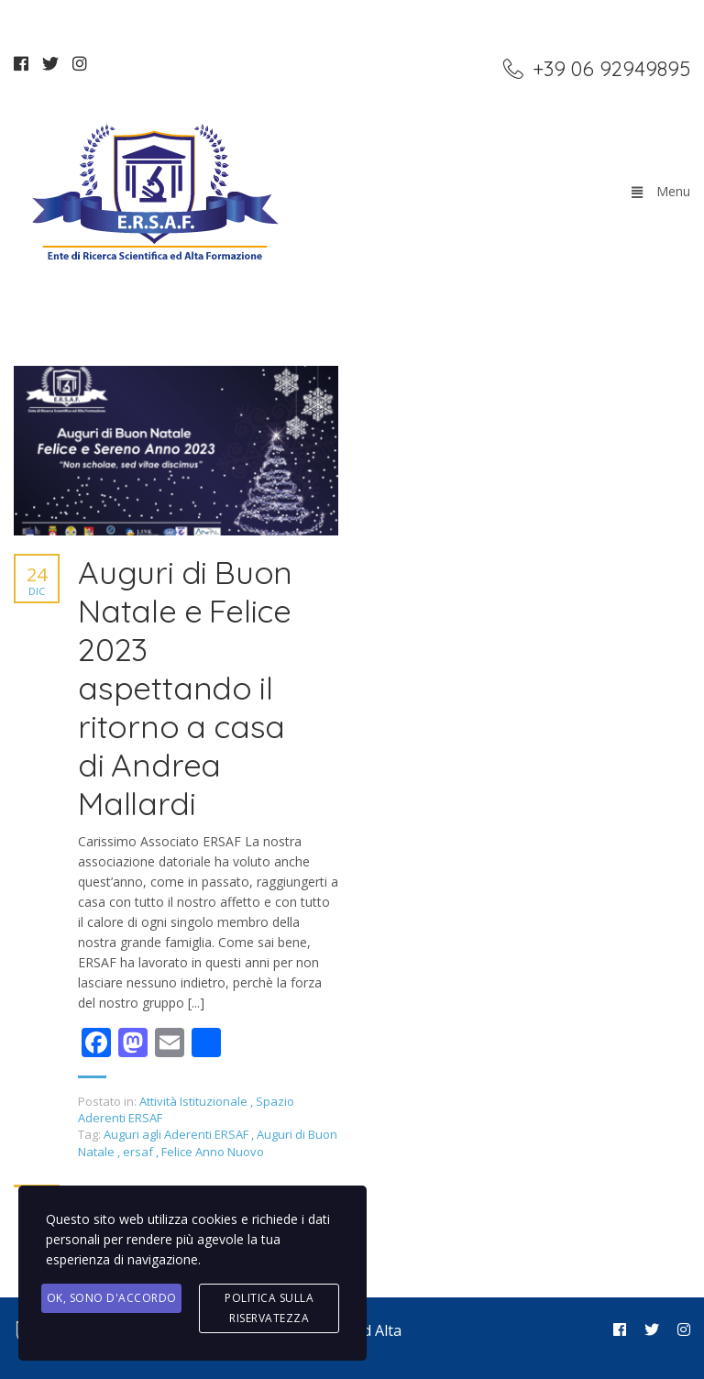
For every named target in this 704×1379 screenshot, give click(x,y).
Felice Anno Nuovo (212, 1151)
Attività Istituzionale (193, 1101)
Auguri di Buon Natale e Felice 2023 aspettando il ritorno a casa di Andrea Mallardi (185, 687)
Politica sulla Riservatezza (269, 1308)
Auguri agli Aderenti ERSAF (177, 1134)
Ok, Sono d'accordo (112, 1298)
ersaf (139, 1151)
